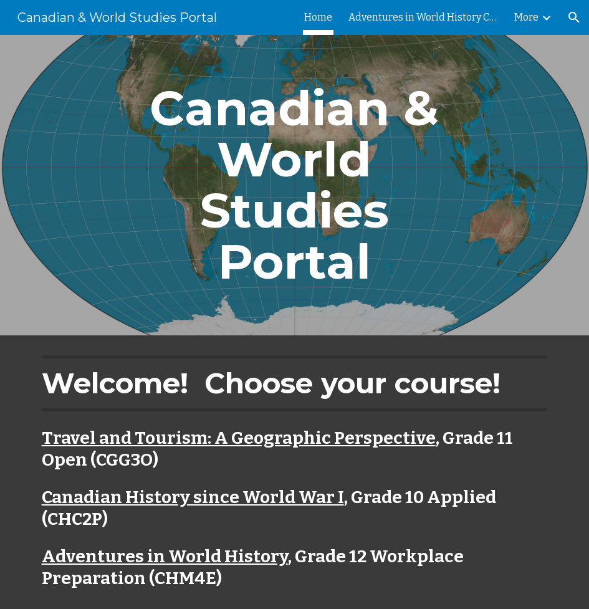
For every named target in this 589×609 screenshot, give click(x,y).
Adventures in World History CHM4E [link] (423, 17)
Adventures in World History (165, 556)
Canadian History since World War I (193, 497)
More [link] (526, 17)
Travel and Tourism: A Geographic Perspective (239, 438)
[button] (574, 17)
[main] (294, 185)
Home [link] (318, 17)
